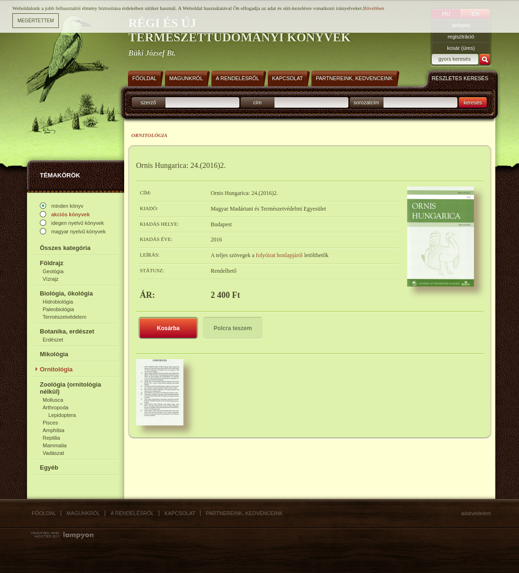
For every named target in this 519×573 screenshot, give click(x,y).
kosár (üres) (461, 48)
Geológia (53, 271)
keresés (473, 102)
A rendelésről (132, 513)
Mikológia (54, 354)
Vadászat (53, 453)
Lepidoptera (62, 415)
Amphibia (53, 430)
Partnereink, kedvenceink (244, 513)
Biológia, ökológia (66, 293)
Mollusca (53, 400)
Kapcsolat (179, 513)
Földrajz (52, 263)
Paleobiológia (58, 309)
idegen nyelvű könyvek (77, 223)
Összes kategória (65, 247)
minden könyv (67, 206)
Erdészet (53, 339)
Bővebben (373, 8)
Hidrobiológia (58, 302)
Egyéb (49, 467)
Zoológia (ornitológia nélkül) (70, 388)
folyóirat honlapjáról (280, 255)
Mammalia (55, 445)
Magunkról (83, 513)
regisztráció (460, 36)
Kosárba (168, 328)
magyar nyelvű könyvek (78, 231)
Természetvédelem (64, 317)
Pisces (50, 422)
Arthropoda (55, 407)
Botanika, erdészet (67, 331)
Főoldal (44, 513)
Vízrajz (51, 279)
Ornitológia (56, 369)
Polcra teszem (233, 328)
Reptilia (51, 438)
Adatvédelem (476, 513)
